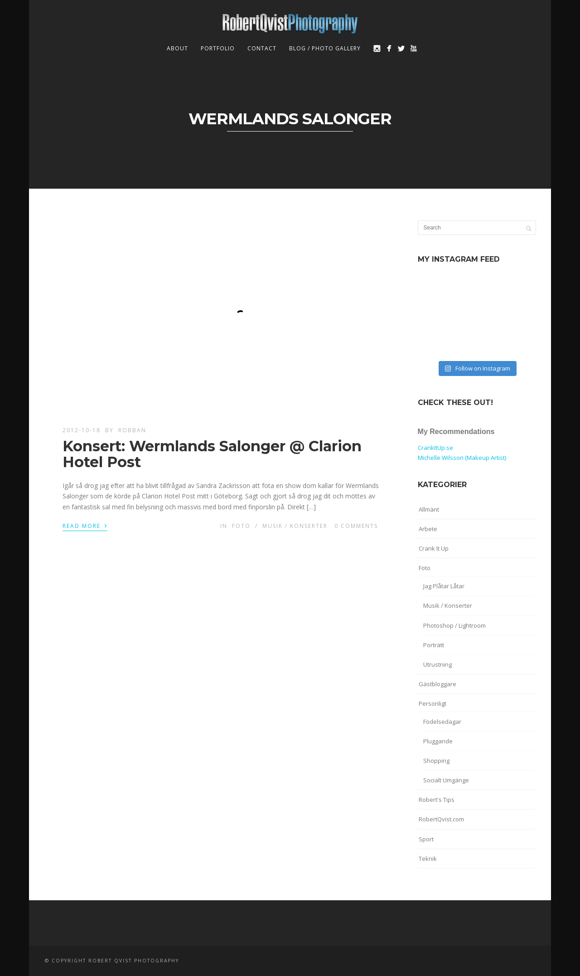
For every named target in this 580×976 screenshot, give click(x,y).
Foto (241, 526)
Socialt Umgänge (446, 780)
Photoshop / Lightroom (454, 625)
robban (132, 430)
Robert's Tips (436, 799)
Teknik (428, 858)
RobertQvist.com (441, 819)
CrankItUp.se (435, 448)
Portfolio (218, 48)
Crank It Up (434, 548)
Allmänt (429, 509)
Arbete (428, 529)
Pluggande (438, 741)
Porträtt (433, 645)
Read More (85, 525)
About (177, 48)
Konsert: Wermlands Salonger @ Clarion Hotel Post (212, 454)
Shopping (436, 760)
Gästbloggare (437, 684)
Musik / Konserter (295, 526)
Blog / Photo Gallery (325, 48)
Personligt (432, 703)
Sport (426, 839)
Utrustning (437, 664)
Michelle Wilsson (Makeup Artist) (462, 458)
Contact (261, 48)
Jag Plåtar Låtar (443, 586)
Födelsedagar (442, 721)
